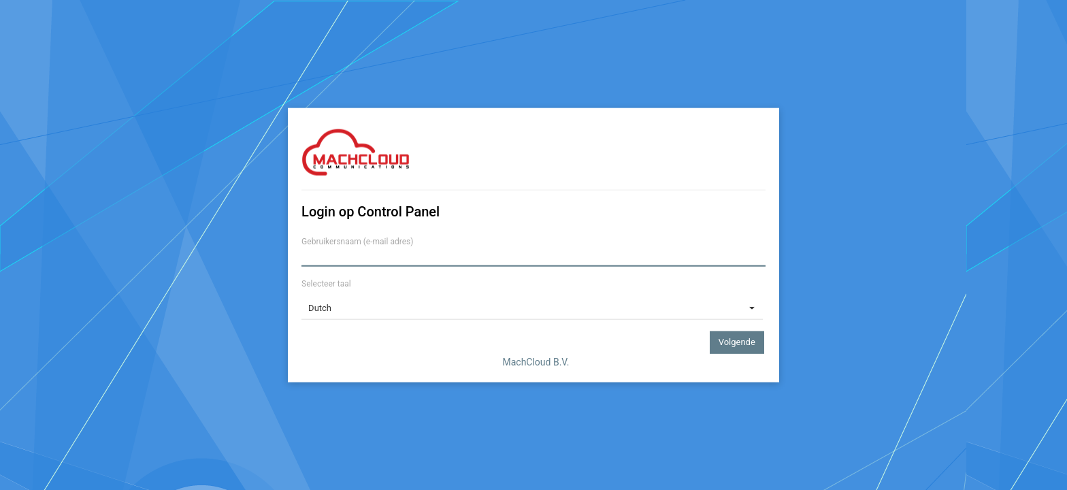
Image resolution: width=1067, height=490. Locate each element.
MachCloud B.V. (535, 361)
